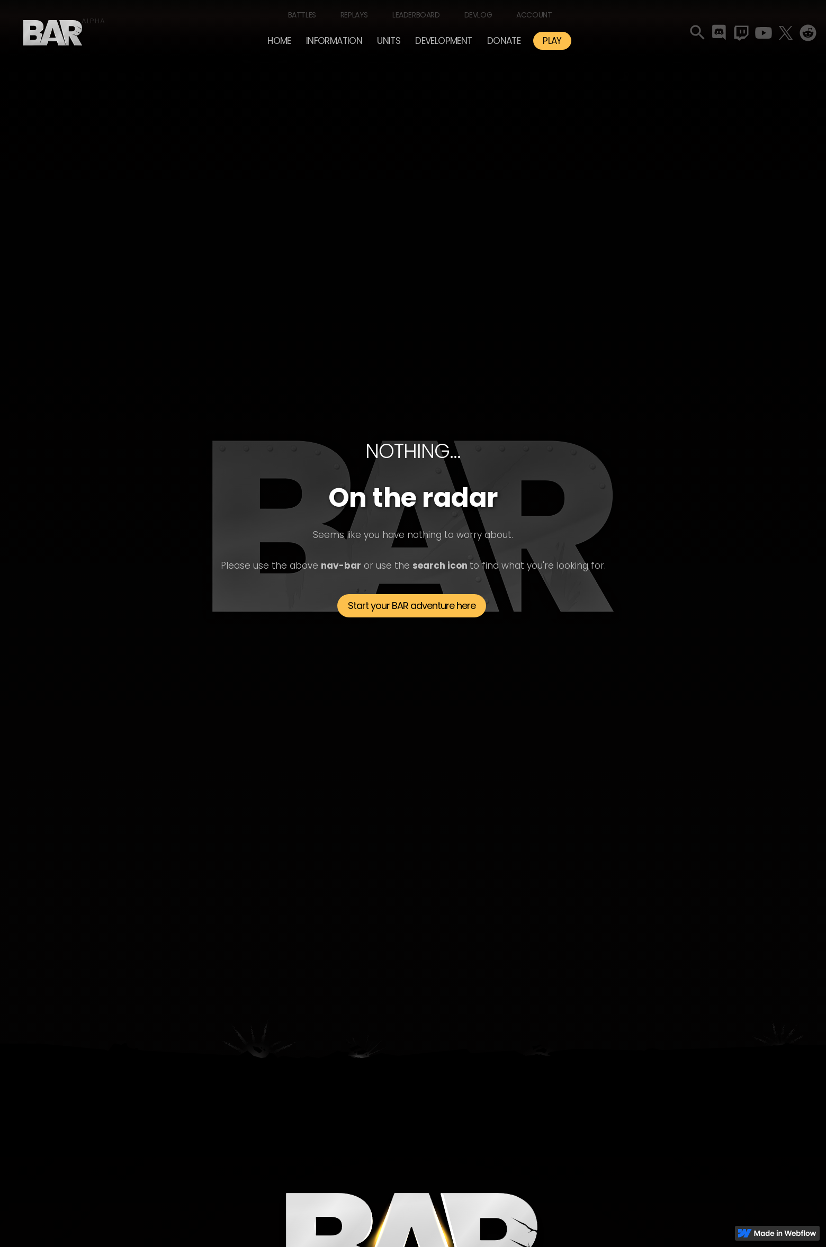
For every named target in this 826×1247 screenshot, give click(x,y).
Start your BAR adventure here (411, 605)
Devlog (478, 15)
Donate (503, 40)
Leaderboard (416, 15)
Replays (354, 15)
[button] (334, 40)
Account (534, 15)
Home (279, 40)
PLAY (552, 40)
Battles (302, 15)
